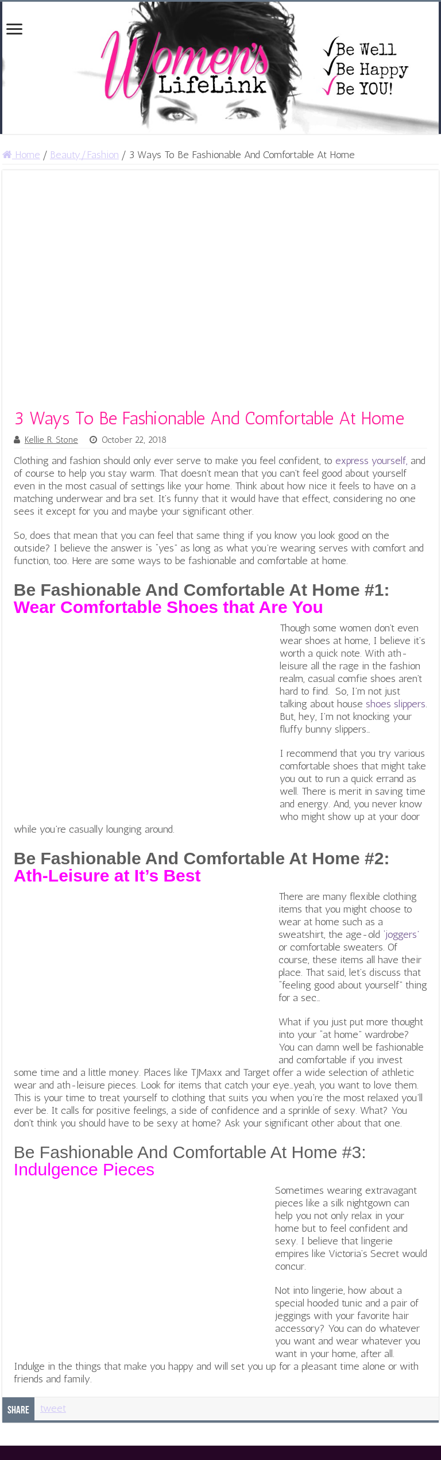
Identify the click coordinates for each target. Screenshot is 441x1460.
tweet (53, 1408)
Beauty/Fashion (84, 154)
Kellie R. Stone (51, 440)
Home (21, 154)
